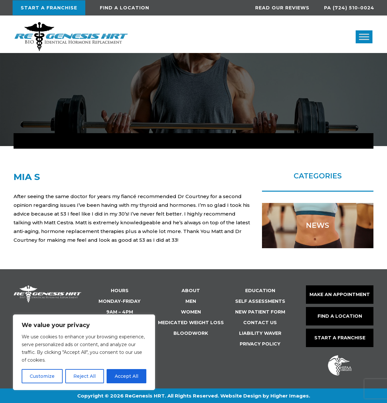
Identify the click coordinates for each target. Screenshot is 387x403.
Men (190, 301)
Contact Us (260, 322)
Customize (42, 376)
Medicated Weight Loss (191, 322)
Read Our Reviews (282, 8)
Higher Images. (290, 396)
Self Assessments (260, 301)
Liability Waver (260, 333)
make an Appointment (339, 294)
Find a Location (340, 316)
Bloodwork (190, 333)
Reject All (84, 376)
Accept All (126, 376)
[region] (84, 352)
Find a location (124, 8)
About (191, 290)
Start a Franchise (49, 8)
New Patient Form (260, 312)
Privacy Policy (260, 344)
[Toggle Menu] (364, 37)
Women (191, 312)
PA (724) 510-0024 (349, 8)
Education (260, 290)
